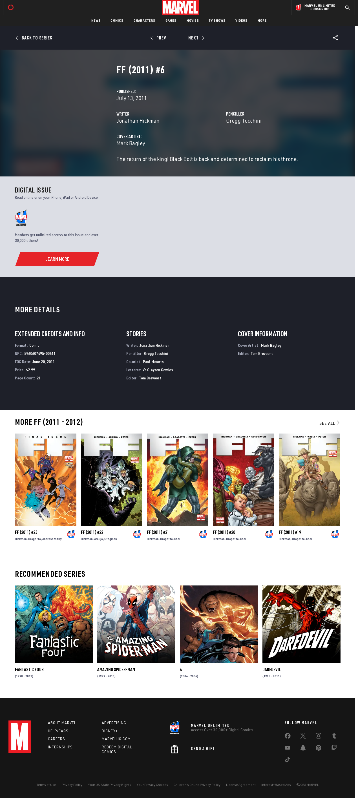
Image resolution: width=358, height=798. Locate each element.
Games (170, 20)
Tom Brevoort (150, 377)
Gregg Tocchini (244, 120)
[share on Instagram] (318, 737)
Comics (117, 20)
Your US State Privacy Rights (109, 784)
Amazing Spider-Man (116, 669)
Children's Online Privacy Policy (197, 784)
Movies (193, 20)
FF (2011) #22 (92, 532)
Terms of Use (46, 784)
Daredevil (271, 669)
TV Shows (217, 20)
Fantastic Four (29, 669)
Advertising (114, 722)
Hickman (21, 539)
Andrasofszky (51, 539)
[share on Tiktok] (287, 761)
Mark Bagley (130, 143)
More (262, 20)
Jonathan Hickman (138, 120)
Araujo (98, 539)
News (96, 20)
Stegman (110, 539)
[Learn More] (57, 259)
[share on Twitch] (334, 749)
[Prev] (159, 37)
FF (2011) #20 (224, 532)
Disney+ (110, 731)
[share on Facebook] (288, 737)
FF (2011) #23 (26, 532)
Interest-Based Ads (276, 784)
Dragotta (34, 539)
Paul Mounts (153, 361)
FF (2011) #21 (158, 532)
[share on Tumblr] (334, 737)
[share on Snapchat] (303, 749)
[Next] (196, 37)
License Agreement (241, 784)
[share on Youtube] (287, 749)
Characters (144, 20)
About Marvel (62, 722)
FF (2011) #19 (290, 532)
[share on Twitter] (303, 737)
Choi (177, 539)
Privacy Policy (72, 784)
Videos (241, 20)
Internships (60, 747)
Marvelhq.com (116, 739)
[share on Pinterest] (318, 749)
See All (329, 423)
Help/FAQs (58, 731)
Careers (56, 739)
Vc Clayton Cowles (158, 369)
